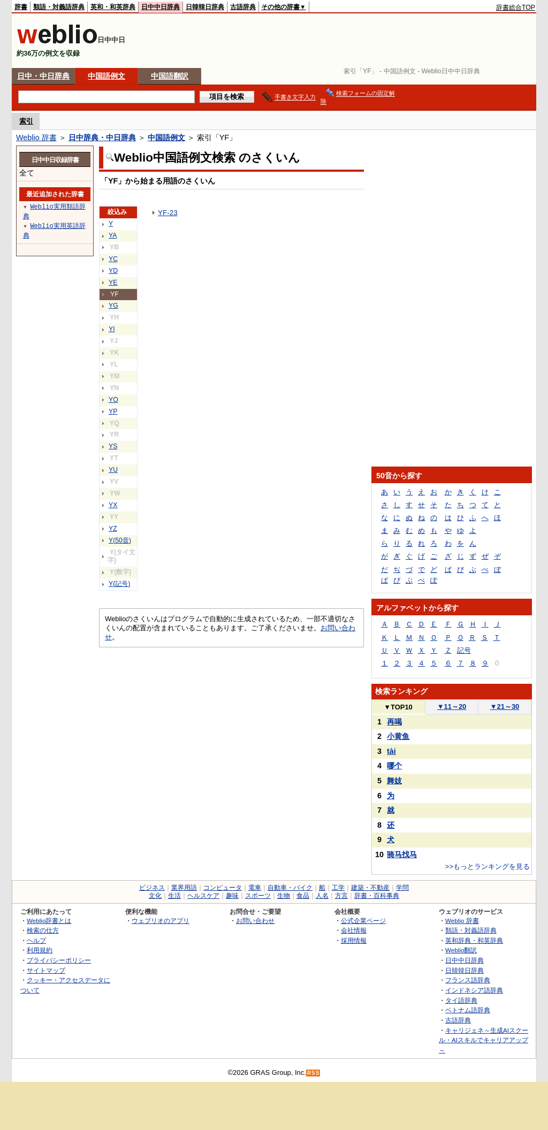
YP (113, 411)
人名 (322, 895)
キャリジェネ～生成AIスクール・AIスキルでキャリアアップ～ (483, 1040)
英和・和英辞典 (112, 7)
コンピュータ (222, 887)
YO (113, 399)
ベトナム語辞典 (467, 1009)
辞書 (20, 7)
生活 (174, 895)
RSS (313, 1073)
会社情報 (354, 930)
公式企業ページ (363, 920)
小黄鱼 (398, 736)
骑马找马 (402, 854)
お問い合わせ (255, 920)
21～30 (505, 707)
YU (113, 470)
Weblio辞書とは (49, 920)
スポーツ (258, 895)
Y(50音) (120, 540)
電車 (254, 887)
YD (113, 270)
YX (113, 505)
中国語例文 (106, 76)
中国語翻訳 (169, 76)
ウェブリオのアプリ (160, 920)
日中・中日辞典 (43, 76)
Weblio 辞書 (36, 137)
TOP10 (398, 707)
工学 (338, 887)
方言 (341, 895)
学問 (402, 887)
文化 (155, 895)
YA (113, 235)
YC (113, 259)
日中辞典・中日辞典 (102, 137)
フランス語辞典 (467, 979)
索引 (26, 121)
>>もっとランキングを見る (487, 866)
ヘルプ (36, 940)
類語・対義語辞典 (59, 7)
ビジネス (152, 887)
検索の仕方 (43, 930)
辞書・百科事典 (376, 895)
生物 (283, 895)
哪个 (394, 765)
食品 (302, 895)
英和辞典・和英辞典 (474, 940)
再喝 (394, 721)
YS (113, 446)
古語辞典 (243, 7)
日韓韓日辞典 (205, 7)
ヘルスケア (203, 895)
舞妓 (394, 780)
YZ (113, 528)
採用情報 (354, 940)
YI (112, 329)
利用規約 (39, 949)
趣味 (232, 895)
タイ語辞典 (461, 1000)
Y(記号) (119, 583)
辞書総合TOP (515, 7)
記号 (464, 650)
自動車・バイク (290, 887)
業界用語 (184, 887)
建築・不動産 (370, 887)
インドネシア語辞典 (474, 990)
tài (391, 751)
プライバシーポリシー (59, 960)
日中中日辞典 (160, 7)
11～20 (452, 707)
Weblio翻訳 (461, 949)
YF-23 (168, 213)
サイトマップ (46, 970)
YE (113, 282)
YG (113, 305)
